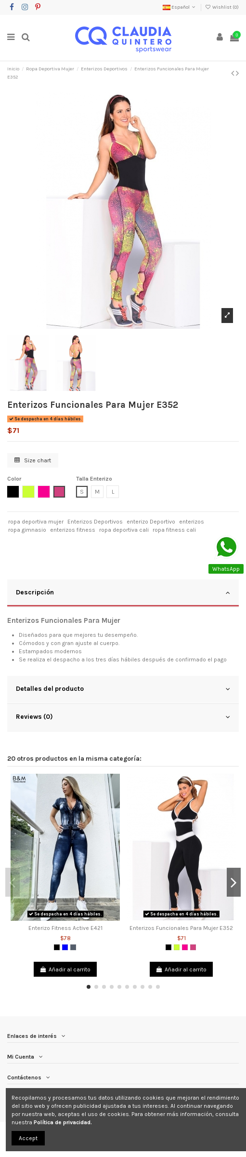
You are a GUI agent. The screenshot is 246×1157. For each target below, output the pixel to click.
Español (180, 7)
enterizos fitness (72, 529)
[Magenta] (193, 947)
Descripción (123, 592)
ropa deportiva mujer (36, 521)
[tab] (123, 593)
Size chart (32, 460)
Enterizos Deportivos (95, 521)
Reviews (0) (123, 717)
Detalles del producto (123, 689)
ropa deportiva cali (124, 529)
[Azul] (65, 947)
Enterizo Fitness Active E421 (65, 928)
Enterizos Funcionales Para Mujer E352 (181, 928)
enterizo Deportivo (151, 521)
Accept (28, 1138)
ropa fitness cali (174, 529)
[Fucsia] (185, 947)
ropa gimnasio (27, 529)
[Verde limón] (177, 947)
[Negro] (57, 947)
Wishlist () (222, 7)
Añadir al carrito (65, 969)
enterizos (191, 521)
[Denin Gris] (73, 947)
